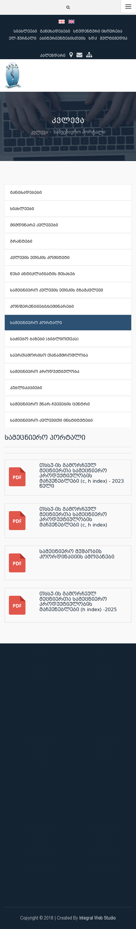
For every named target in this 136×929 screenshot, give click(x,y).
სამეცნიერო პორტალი (79, 131)
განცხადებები (55, 31)
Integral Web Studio (97, 918)
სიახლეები (25, 31)
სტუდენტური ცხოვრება (97, 31)
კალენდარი (52, 55)
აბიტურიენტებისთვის (62, 38)
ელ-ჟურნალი (22, 38)
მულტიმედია (113, 38)
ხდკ (93, 38)
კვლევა (39, 131)
